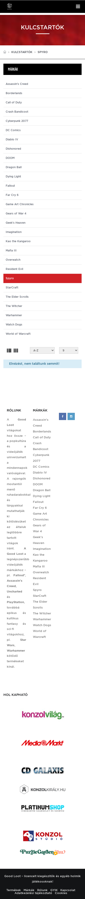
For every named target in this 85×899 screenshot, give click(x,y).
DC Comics (13, 130)
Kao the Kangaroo (18, 241)
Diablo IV (12, 139)
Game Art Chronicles (20, 204)
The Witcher (14, 306)
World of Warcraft (18, 333)
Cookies (61, 893)
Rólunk (42, 890)
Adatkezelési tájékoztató (33, 893)
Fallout (10, 185)
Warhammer (14, 315)
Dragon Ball (14, 167)
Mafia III (11, 250)
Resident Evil (14, 269)
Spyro (37, 590)
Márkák (29, 890)
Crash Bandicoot (17, 111)
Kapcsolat (67, 890)
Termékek (13, 890)
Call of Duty (14, 102)
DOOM (10, 158)
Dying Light (13, 176)
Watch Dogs (14, 324)
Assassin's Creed (17, 84)
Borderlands (14, 93)
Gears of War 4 (16, 213)
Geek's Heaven (15, 222)
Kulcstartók (21, 52)
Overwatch (13, 259)
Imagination (14, 232)
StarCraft (12, 287)
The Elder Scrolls (17, 296)
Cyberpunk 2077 (17, 121)
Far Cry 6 (12, 195)
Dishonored (13, 148)
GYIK (54, 890)
